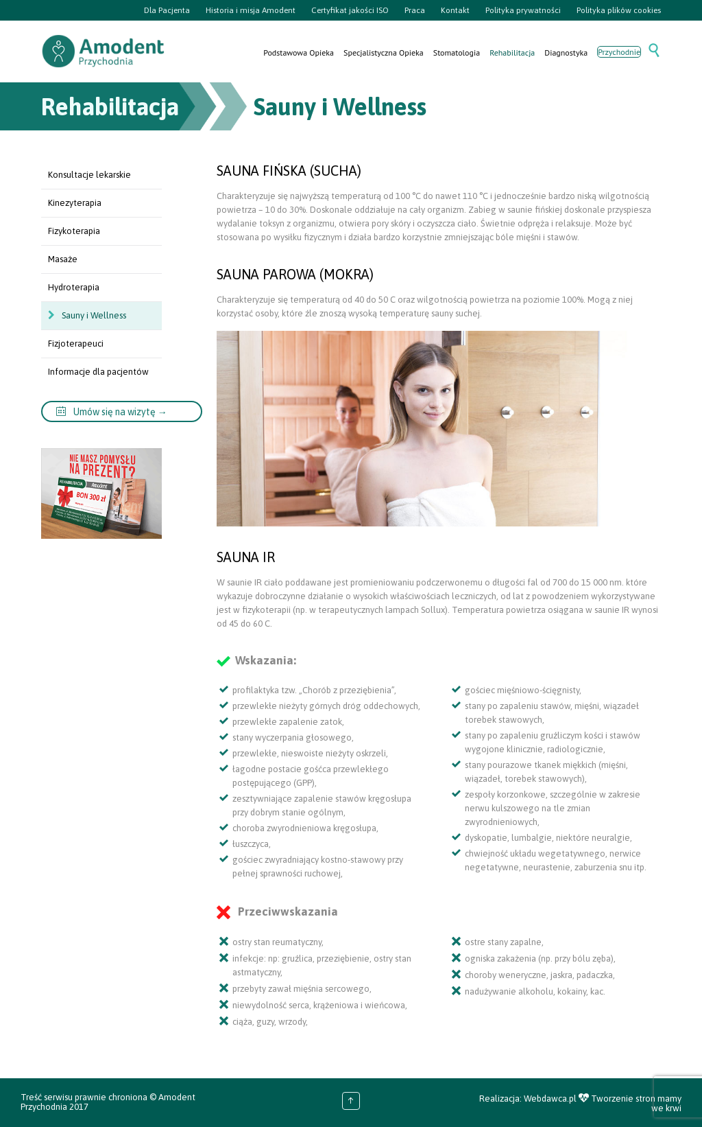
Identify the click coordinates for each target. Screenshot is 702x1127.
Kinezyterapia (74, 203)
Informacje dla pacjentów (98, 372)
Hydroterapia (73, 287)
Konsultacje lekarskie (89, 175)
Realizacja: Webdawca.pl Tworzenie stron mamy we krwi (580, 1103)
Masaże (62, 259)
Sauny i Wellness (94, 315)
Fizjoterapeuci (76, 343)
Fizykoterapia (74, 231)
